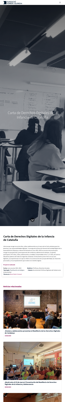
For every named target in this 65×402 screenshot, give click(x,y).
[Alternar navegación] (60, 2)
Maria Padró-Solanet (16, 274)
